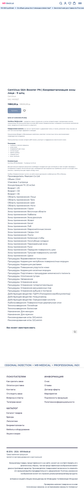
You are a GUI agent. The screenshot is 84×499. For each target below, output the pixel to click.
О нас (47, 381)
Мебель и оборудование (18, 429)
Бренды (10, 417)
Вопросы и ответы (15, 397)
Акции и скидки (13, 433)
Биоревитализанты (15, 425)
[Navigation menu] (80, 3)
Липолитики (12, 421)
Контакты (11, 389)
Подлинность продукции (56, 397)
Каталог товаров (14, 413)
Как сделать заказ (15, 381)
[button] (60, 3)
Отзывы (48, 385)
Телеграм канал (14, 402)
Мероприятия (50, 393)
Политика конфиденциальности (59, 402)
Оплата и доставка (15, 385)
